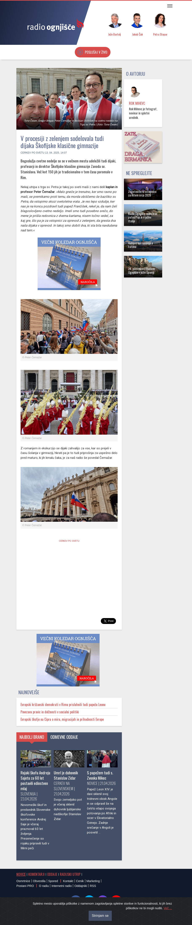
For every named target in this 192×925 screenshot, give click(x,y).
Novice (21, 874)
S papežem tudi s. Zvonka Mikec (100, 775)
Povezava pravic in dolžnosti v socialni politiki (50, 711)
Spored (53, 881)
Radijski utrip (70, 874)
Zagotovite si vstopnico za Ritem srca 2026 (142, 193)
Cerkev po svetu (32, 152)
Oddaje (52, 874)
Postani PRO (25, 886)
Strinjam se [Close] (100, 915)
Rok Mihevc (137, 103)
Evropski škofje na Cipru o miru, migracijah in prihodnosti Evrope (62, 719)
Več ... (168, 908)
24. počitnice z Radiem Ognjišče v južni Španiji (141, 271)
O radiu (44, 886)
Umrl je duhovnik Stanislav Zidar (66, 775)
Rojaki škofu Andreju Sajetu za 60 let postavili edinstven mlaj (35, 780)
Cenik (80, 881)
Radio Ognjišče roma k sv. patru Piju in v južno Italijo (143, 217)
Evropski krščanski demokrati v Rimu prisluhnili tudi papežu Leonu (63, 704)
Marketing (93, 881)
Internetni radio (61, 886)
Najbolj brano (32, 737)
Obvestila (39, 881)
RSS (93, 886)
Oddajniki (80, 886)
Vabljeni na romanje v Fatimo (140, 245)
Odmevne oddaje (64, 737)
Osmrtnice (23, 881)
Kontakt (68, 881)
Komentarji (36, 874)
